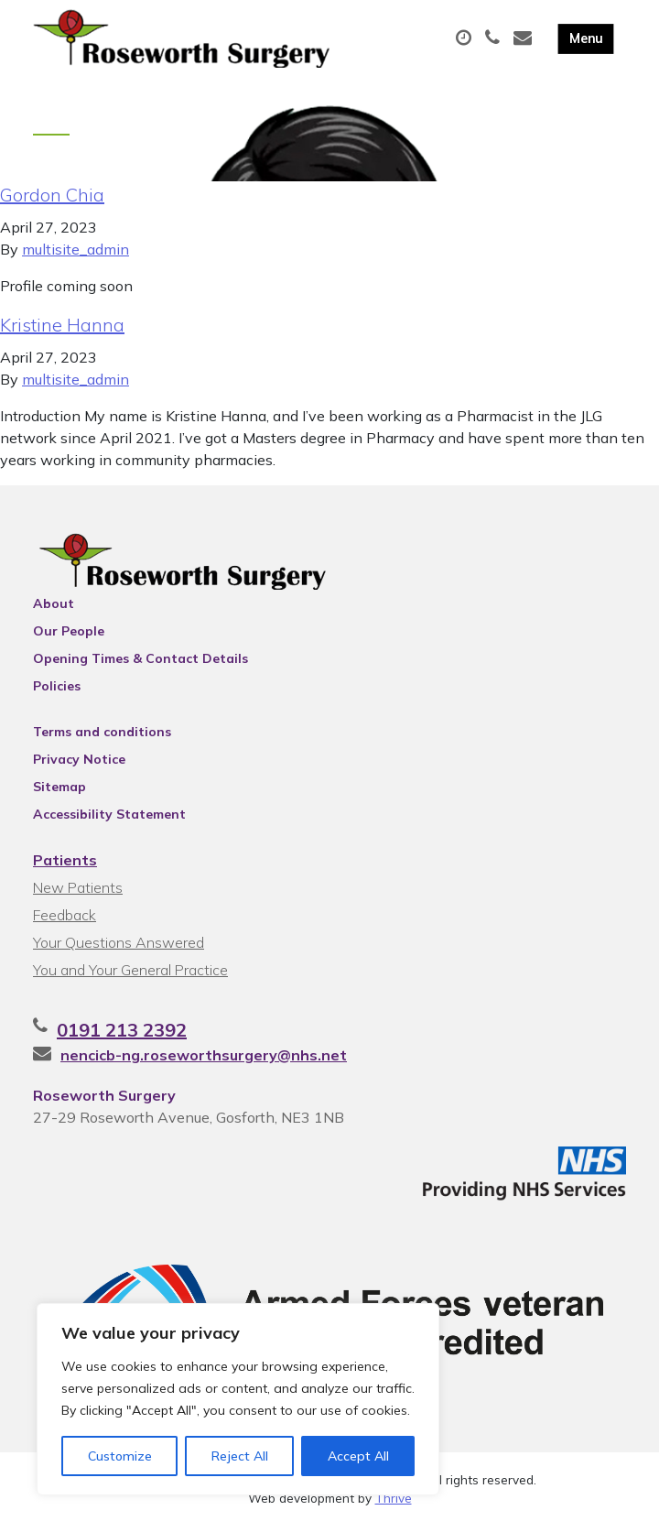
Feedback (64, 920)
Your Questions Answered (118, 948)
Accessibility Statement (109, 819)
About (53, 609)
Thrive (393, 1504)
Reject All (239, 1456)
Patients (65, 865)
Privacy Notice (79, 764)
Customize (120, 1456)
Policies (57, 691)
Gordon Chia (52, 200)
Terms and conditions (102, 737)
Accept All (358, 1456)
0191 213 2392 (122, 1035)
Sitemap (59, 792)
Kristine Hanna (62, 330)
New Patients (78, 893)
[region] (238, 1399)
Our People (68, 636)
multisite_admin (75, 254)
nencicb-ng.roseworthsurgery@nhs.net (203, 1060)
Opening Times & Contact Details (140, 664)
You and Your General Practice (130, 975)
